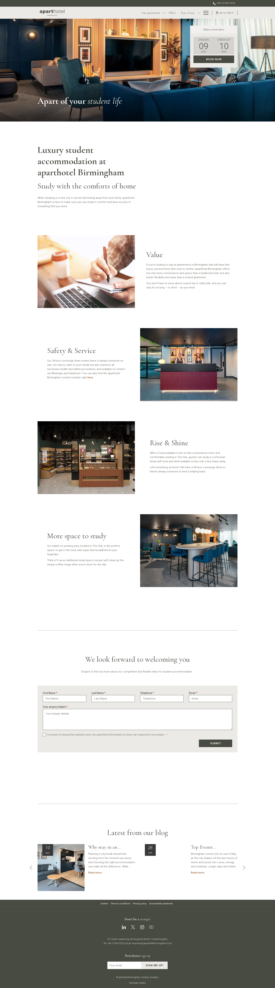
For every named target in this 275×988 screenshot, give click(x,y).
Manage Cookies (137, 983)
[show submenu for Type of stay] (172, 13)
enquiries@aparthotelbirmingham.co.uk (152, 943)
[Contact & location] (187, 13)
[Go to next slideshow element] (244, 867)
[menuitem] (104, 904)
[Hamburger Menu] (205, 13)
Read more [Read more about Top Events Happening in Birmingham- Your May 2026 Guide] (197, 872)
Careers (104, 903)
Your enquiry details (55, 706)
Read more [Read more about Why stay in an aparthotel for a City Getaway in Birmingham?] (95, 872)
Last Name (98, 693)
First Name (50, 693)
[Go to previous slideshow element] (31, 867)
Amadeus (154, 977)
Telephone (147, 693)
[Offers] (145, 13)
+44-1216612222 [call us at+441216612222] (224, 3)
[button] (203, 45)
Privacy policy (140, 903)
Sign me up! (154, 965)
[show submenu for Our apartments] (137, 13)
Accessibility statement (161, 903)
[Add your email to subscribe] (124, 965)
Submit (215, 743)
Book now (214, 59)
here (90, 377)
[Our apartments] (124, 13)
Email (193, 693)
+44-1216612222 (115, 943)
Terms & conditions (120, 903)
